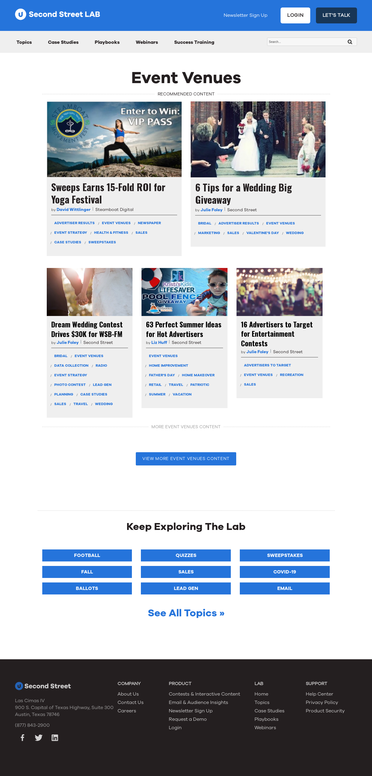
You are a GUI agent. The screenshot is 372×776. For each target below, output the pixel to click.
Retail (155, 384)
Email (284, 588)
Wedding (295, 233)
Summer (157, 394)
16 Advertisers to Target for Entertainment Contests (277, 334)
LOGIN (295, 15)
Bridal (204, 223)
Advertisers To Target (267, 365)
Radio (101, 365)
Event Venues (116, 223)
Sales (141, 232)
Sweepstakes (102, 242)
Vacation (182, 394)
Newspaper (149, 223)
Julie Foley (211, 210)
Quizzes (186, 555)
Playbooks (107, 42)
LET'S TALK (337, 15)
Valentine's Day (262, 233)
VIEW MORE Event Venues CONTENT (186, 459)
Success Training (194, 42)
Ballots (87, 588)
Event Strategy (70, 232)
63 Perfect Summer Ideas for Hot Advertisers (184, 329)
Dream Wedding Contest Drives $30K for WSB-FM (87, 329)
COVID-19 (284, 572)
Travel (80, 404)
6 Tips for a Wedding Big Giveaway (243, 193)
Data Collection (71, 365)
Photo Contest (70, 384)
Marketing (209, 233)
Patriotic (199, 384)
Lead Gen (102, 384)
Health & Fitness (111, 232)
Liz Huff (159, 342)
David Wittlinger (74, 209)
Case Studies (63, 42)
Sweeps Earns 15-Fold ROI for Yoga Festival (108, 193)
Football (87, 555)
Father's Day (162, 375)
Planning (63, 394)
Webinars (147, 42)
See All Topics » (186, 613)
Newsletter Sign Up (245, 15)
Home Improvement (168, 365)
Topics (24, 42)
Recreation (291, 375)
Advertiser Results (74, 223)
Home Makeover (198, 375)
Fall (87, 572)
